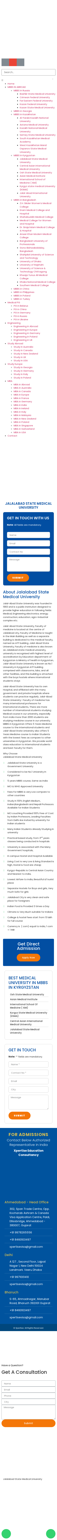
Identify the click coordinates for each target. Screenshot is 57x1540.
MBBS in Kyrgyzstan (24, 155)
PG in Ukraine (21, 319)
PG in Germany (22, 312)
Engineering (14, 323)
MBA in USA (20, 432)
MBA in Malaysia (22, 415)
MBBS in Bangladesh (25, 199)
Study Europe (15, 364)
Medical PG (14, 302)
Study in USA (21, 360)
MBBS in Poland (22, 295)
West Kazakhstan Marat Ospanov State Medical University (33, 149)
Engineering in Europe (25, 329)
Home (11, 83)
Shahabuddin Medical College (36, 216)
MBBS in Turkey (22, 299)
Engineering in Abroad (26, 326)
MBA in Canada (22, 391)
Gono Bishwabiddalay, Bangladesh (32, 249)
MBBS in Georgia (23, 111)
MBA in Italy (20, 411)
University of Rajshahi (31, 264)
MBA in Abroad (22, 384)
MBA (10, 381)
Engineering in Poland (25, 336)
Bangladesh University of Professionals (34, 242)
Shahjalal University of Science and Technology (37, 256)
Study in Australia (23, 346)
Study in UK (20, 357)
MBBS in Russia (22, 90)
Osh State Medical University (36, 172)
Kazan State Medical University (37, 107)
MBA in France (21, 398)
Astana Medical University (34, 124)
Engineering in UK (23, 340)
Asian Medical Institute (32, 175)
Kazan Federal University (33, 104)
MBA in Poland (21, 422)
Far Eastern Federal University (36, 100)
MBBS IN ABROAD (17, 87)
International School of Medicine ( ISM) (32, 181)
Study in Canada (23, 350)
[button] (28, 80)
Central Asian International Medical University (35, 167)
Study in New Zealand (26, 353)
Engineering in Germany (27, 333)
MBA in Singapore (23, 425)
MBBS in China (21, 288)
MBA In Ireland (21, 408)
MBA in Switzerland (24, 428)
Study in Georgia (23, 367)
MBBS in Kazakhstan (25, 114)
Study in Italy (21, 374)
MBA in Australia (22, 387)
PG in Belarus (21, 305)
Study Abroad (15, 343)
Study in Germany (24, 370)
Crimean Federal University (35, 97)
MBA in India (20, 405)
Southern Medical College (34, 285)
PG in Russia (20, 316)
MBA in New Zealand (25, 418)
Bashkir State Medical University (37, 93)
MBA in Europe (21, 394)
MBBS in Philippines (24, 292)
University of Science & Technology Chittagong (33, 270)
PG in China (20, 309)
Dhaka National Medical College (37, 282)
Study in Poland (22, 377)
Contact (12, 435)
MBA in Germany (23, 401)
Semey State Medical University (37, 134)
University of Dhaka (30, 261)
